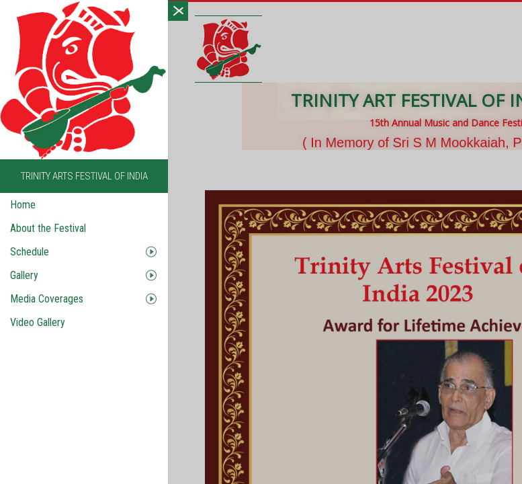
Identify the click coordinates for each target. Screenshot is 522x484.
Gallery (21, 275)
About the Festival (45, 228)
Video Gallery (34, 322)
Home (20, 204)
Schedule (26, 251)
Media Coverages (44, 298)
